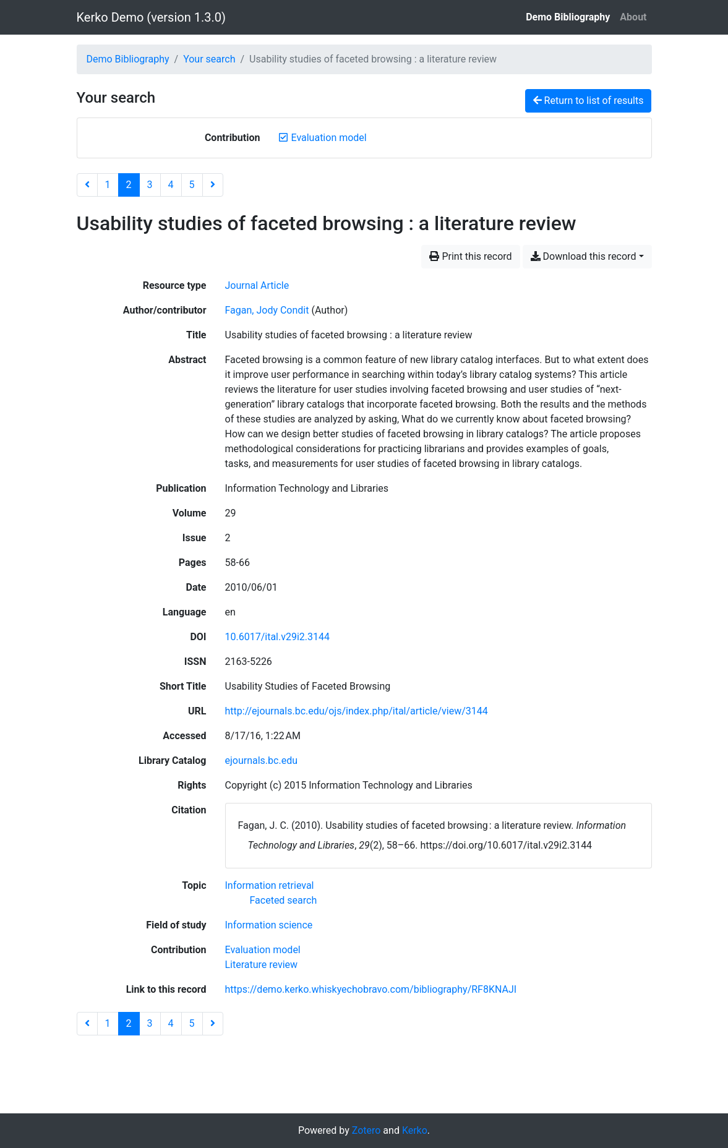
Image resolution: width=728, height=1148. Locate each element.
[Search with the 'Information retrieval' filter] (269, 885)
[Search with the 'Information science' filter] (269, 925)
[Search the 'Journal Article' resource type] (257, 285)
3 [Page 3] (150, 185)
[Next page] (212, 185)
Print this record (470, 256)
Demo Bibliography (568, 17)
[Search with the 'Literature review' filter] (261, 964)
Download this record (583, 256)
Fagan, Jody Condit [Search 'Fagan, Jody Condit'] (267, 310)
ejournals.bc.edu (261, 760)
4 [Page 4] (171, 185)
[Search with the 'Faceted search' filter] (283, 900)
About (633, 17)
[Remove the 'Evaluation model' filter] (328, 138)
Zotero (366, 1130)
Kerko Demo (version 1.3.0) (151, 17)
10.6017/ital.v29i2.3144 (277, 637)
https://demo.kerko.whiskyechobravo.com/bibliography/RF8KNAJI (371, 989)
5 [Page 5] (192, 185)
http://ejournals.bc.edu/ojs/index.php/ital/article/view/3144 (356, 711)
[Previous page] (87, 185)
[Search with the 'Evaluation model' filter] (263, 950)
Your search (209, 59)
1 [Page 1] (108, 185)
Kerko (414, 1130)
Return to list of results (588, 100)
